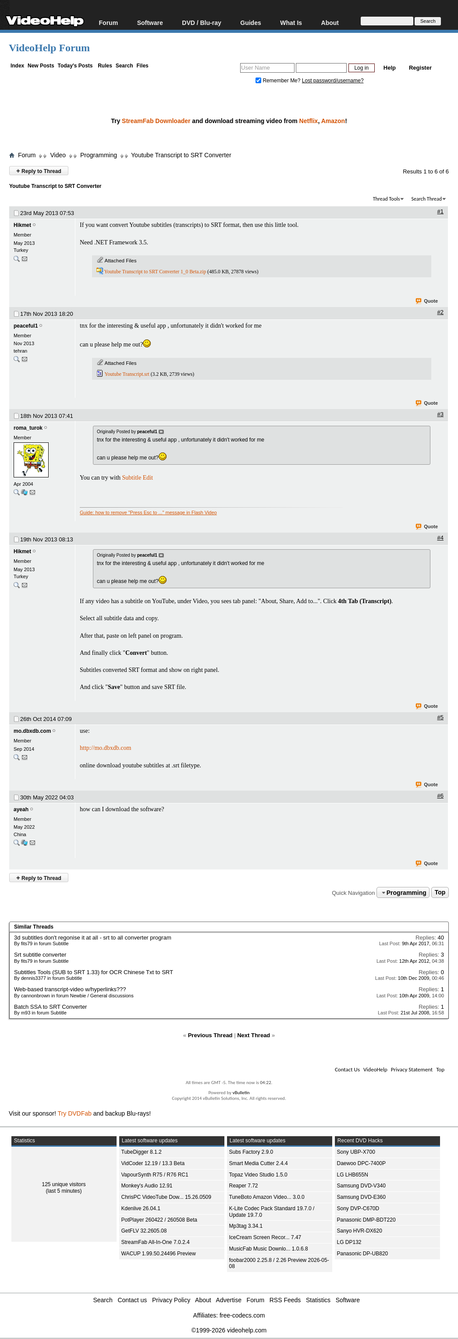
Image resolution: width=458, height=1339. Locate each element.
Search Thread (426, 199)
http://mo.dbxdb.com (105, 748)
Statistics (318, 1300)
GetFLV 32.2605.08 (144, 1231)
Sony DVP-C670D (358, 1208)
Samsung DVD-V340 (361, 1186)
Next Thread (253, 1035)
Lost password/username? (333, 81)
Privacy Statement (412, 1069)
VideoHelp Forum (49, 47)
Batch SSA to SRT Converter (50, 1006)
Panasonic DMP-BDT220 (366, 1220)
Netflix (308, 120)
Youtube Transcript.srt (126, 374)
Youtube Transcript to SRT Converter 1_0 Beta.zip (155, 271)
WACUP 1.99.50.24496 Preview (158, 1254)
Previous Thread (210, 1035)
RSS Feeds (285, 1300)
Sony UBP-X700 (356, 1152)
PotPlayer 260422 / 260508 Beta (159, 1220)
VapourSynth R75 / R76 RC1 (154, 1175)
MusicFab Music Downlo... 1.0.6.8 (268, 1249)
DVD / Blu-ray (201, 22)
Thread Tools (386, 199)
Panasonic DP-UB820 (362, 1254)
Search (124, 66)
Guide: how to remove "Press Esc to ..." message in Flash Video (148, 512)
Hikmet (22, 225)
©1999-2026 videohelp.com (229, 1330)
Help (389, 67)
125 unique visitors (63, 1184)
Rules (105, 66)
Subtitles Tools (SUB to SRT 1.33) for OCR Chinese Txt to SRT (93, 972)
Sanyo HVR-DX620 (359, 1231)
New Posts (41, 66)
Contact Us (347, 1069)
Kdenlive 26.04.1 (140, 1208)
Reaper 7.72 (243, 1186)
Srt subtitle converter (40, 954)
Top (440, 892)
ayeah (21, 809)
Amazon (333, 120)
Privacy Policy (171, 1300)
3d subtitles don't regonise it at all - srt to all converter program (92, 937)
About (330, 22)
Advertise (228, 1300)
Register (420, 67)
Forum (108, 22)
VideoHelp (375, 1069)
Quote (427, 301)
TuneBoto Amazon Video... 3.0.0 (267, 1197)
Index (17, 66)
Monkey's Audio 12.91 (147, 1186)
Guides (250, 22)
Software (150, 22)
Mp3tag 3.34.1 (246, 1226)
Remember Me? (279, 81)
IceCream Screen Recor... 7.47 (265, 1237)
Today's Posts (74, 66)
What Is (291, 22)
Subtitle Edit (137, 477)
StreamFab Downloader (156, 120)
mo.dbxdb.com (32, 731)
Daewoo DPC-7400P (361, 1163)
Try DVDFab (75, 1113)
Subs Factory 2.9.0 (251, 1152)
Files (142, 66)
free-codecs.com (242, 1315)
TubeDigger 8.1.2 (141, 1152)
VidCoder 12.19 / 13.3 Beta (153, 1163)
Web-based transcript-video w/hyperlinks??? (70, 989)
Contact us (132, 1300)
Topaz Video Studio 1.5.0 (258, 1175)
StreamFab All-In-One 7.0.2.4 (155, 1242)
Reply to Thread (38, 170)
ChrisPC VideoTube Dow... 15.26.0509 (166, 1197)
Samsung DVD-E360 (361, 1197)
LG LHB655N (352, 1175)
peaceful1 (26, 326)
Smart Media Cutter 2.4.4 (258, 1163)
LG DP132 (349, 1242)
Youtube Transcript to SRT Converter (181, 155)
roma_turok (28, 428)
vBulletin (240, 1092)
